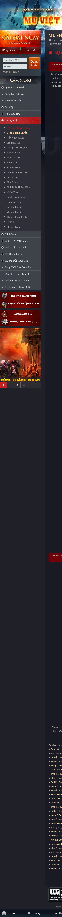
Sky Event (12, 162)
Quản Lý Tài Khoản (15, 87)
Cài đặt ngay (20, 38)
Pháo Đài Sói (13, 152)
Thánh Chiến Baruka (17, 217)
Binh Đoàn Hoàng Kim (18, 187)
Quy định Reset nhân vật (17, 274)
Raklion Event (14, 207)
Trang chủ (50, 40)
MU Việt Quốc (24, 15)
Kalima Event (13, 167)
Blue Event (12, 182)
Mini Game (10, 234)
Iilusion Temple (14, 227)
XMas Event (13, 192)
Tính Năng (33, 913)
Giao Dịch (10, 107)
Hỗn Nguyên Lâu (15, 137)
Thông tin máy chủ (20, 322)
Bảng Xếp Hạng (13, 114)
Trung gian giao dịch (20, 304)
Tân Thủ (14, 913)
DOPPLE (11, 222)
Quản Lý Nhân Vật (14, 94)
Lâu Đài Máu (13, 142)
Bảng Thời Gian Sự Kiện (18, 267)
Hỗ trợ (20, 296)
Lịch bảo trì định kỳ (20, 314)
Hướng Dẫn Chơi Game (17, 260)
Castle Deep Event (16, 197)
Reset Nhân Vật (13, 100)
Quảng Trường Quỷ (17, 147)
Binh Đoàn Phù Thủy (17, 172)
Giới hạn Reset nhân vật (17, 280)
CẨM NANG (20, 78)
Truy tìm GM (13, 157)
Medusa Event (14, 212)
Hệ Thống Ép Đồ (14, 254)
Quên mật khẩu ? (11, 72)
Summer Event (14, 202)
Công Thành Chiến (17, 132)
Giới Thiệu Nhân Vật (16, 247)
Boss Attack (13, 177)
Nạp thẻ (31, 50)
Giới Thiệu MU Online (16, 241)
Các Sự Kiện (11, 120)
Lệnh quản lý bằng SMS (17, 287)
